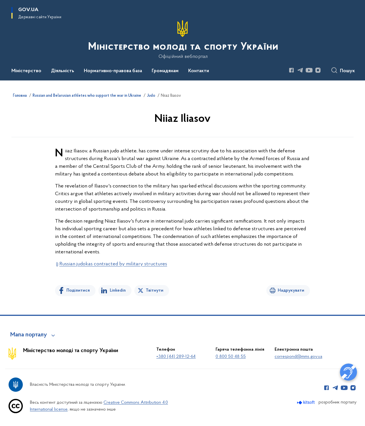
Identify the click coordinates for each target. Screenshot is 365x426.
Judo (151, 96)
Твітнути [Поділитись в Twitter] (154, 290)
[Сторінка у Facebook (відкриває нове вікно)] (291, 70)
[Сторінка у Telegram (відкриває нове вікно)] (300, 70)
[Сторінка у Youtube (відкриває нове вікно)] (309, 70)
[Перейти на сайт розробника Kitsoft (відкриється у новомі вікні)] (306, 402)
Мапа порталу (28, 335)
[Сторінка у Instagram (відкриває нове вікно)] (318, 70)
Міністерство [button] (26, 71)
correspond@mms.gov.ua (298, 356)
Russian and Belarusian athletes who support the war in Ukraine (87, 96)
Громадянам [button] (165, 71)
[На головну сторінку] (183, 39)
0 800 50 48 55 (231, 356)
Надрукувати (291, 290)
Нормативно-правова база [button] (113, 71)
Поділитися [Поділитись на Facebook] (78, 290)
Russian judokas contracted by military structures (113, 264)
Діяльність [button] (62, 71)
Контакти (198, 71)
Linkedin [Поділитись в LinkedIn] (118, 290)
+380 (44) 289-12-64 (176, 356)
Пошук (347, 71)
